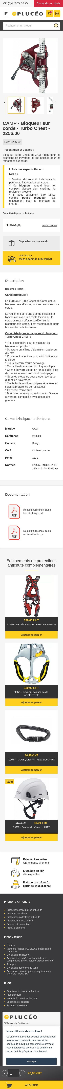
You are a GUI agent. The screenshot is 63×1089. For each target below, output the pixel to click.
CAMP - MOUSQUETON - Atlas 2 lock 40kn (31, 759)
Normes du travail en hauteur (22, 998)
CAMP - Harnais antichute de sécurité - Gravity (31, 624)
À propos (11, 964)
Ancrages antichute (17, 913)
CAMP (35, 428)
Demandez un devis (48, 3)
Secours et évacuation (18, 924)
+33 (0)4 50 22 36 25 (15, 3)
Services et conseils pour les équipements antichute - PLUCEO (29, 972)
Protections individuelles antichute (24, 910)
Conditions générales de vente (22, 968)
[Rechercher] (31, 26)
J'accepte (31, 1061)
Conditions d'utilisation (18, 955)
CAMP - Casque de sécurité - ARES (31, 827)
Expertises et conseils (18, 1002)
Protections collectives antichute (23, 917)
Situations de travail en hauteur (23, 991)
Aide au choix (14, 995)
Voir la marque (49, 225)
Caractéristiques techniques (18, 213)
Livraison (11, 945)
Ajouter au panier (31, 634)
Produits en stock (16, 928)
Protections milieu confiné (20, 920)
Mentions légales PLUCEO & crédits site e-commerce (29, 950)
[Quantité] (13, 1073)
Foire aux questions (17, 1005)
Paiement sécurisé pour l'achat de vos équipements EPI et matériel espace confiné (30, 959)
